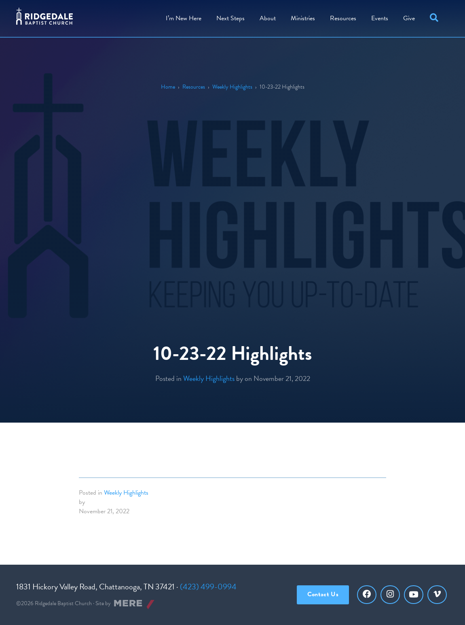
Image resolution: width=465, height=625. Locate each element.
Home (168, 87)
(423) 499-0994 (208, 586)
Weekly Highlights (232, 87)
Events (379, 18)
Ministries (303, 18)
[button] (436, 18)
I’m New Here (183, 18)
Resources (343, 18)
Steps (230, 18)
